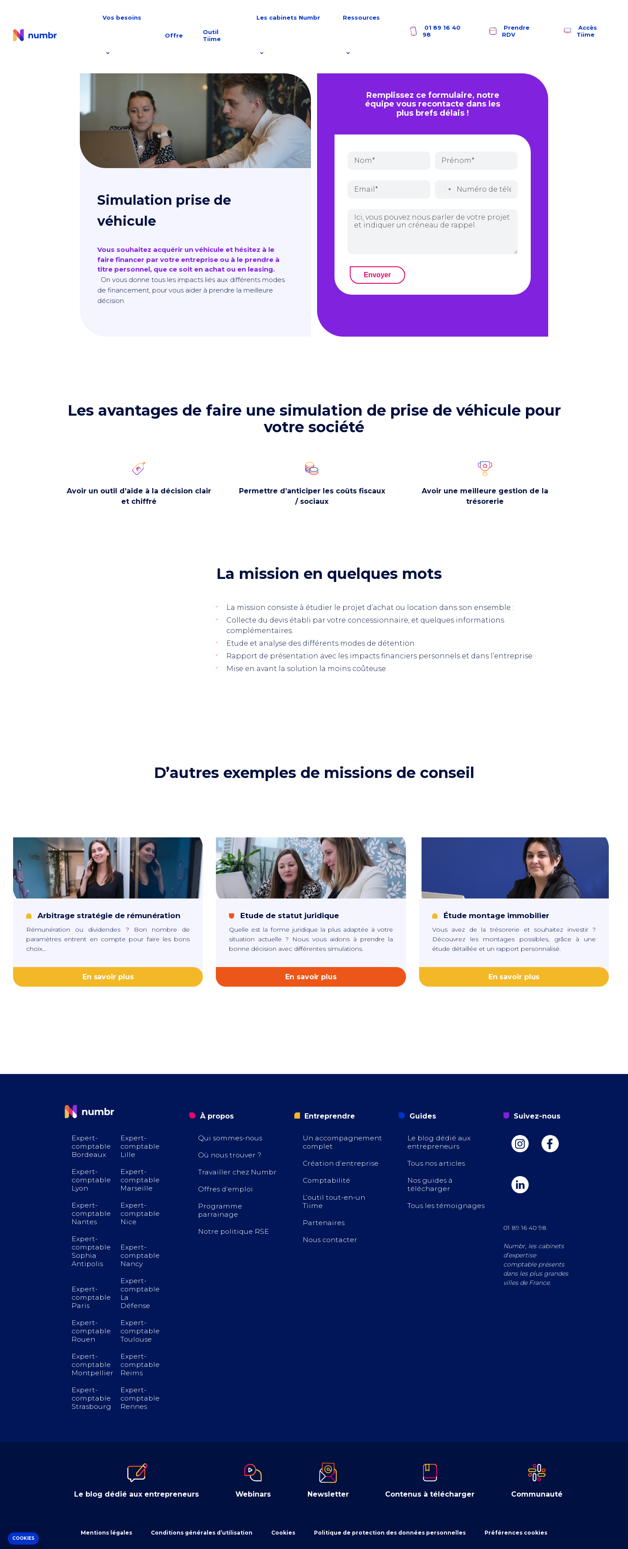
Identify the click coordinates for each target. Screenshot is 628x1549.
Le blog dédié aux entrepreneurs (439, 1142)
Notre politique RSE (234, 1231)
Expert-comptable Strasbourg (92, 1398)
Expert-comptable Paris (92, 1297)
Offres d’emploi (226, 1189)
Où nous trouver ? (230, 1155)
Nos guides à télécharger (430, 1184)
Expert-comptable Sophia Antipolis (92, 1251)
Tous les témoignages (447, 1205)
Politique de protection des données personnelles (390, 1532)
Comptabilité (327, 1180)
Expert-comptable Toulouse (140, 1330)
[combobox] (444, 189)
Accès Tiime (579, 31)
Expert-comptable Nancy (140, 1255)
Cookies (283, 1532)
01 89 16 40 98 (434, 31)
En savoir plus (108, 977)
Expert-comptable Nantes (92, 1213)
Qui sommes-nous (231, 1138)
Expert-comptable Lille (140, 1146)
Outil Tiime (212, 35)
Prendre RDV (508, 31)
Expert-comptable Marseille (140, 1179)
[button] (23, 1538)
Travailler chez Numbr (237, 1172)
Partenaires (324, 1223)
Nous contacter (331, 1240)
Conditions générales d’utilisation (202, 1532)
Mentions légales (106, 1532)
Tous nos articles (437, 1163)
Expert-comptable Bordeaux (92, 1146)
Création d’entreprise (342, 1163)
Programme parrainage (220, 1210)
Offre (174, 35)
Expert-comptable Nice (140, 1213)
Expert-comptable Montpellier (93, 1364)
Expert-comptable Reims (140, 1364)
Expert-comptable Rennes (140, 1398)
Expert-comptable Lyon (92, 1179)
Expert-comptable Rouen (92, 1330)
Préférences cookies (516, 1532)
